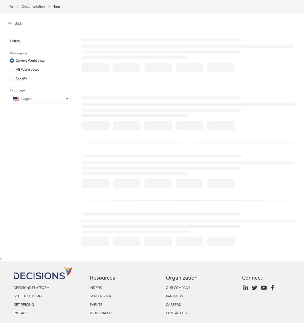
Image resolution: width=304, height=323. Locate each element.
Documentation (33, 6)
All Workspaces (27, 69)
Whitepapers (101, 313)
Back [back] (15, 23)
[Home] (11, 6)
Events (96, 305)
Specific (21, 79)
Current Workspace (30, 60)
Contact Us (176, 313)
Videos (96, 288)
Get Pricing (24, 305)
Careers (173, 305)
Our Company (178, 288)
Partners (174, 296)
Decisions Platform (31, 288)
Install (20, 313)
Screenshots (102, 296)
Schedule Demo (28, 296)
